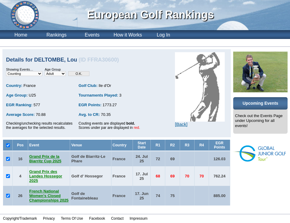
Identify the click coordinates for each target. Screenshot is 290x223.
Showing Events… (19, 69)
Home (20, 34)
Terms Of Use (72, 218)
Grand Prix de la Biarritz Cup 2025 (45, 158)
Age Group (53, 69)
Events (92, 34)
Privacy (49, 218)
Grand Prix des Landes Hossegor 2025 (45, 176)
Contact (117, 218)
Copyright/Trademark (20, 218)
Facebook (97, 218)
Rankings (57, 34)
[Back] (181, 124)
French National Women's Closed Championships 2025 (49, 195)
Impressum (138, 218)
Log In (163, 34)
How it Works (128, 34)
